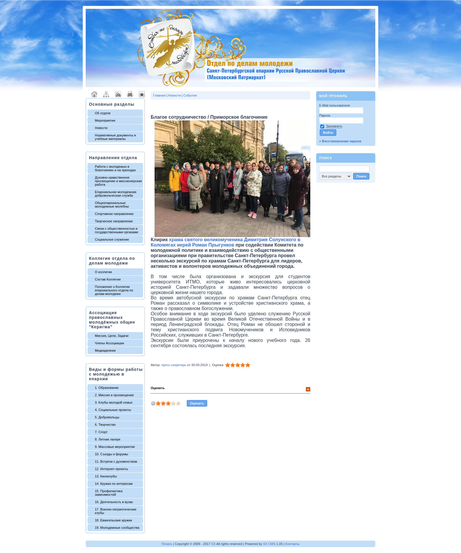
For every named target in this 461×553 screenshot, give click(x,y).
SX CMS (269, 544)
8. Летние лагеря (107, 439)
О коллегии (103, 272)
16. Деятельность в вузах (114, 502)
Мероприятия (105, 120)
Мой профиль (333, 96)
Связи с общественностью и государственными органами (116, 230)
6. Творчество (105, 424)
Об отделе (103, 113)
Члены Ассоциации (109, 343)
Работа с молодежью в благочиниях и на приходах (115, 168)
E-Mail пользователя (335, 105)
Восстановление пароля (341, 141)
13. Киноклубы (106, 476)
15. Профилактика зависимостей (109, 492)
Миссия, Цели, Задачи (112, 335)
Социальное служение (112, 239)
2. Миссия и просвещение (114, 395)
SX (213, 544)
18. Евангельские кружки (113, 520)
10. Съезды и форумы (111, 454)
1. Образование (107, 387)
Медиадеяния (105, 350)
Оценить (158, 388)
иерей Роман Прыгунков (205, 244)
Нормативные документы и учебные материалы (115, 137)
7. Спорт (101, 432)
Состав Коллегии (108, 279)
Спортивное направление (114, 214)
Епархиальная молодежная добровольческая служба (115, 193)
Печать (167, 544)
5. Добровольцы (107, 417)
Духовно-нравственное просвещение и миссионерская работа (118, 181)
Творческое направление (114, 221)
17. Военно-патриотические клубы (115, 511)
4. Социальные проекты (113, 410)
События (190, 95)
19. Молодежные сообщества (117, 527)
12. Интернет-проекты (111, 469)
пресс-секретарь (173, 365)
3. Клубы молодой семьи (113, 402)
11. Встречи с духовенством (116, 461)
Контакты (292, 544)
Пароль (325, 115)
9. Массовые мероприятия (115, 446)
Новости (101, 128)
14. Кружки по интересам (114, 483)
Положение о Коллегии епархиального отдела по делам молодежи (114, 290)
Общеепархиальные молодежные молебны (112, 204)
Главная (159, 95)
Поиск (325, 158)
